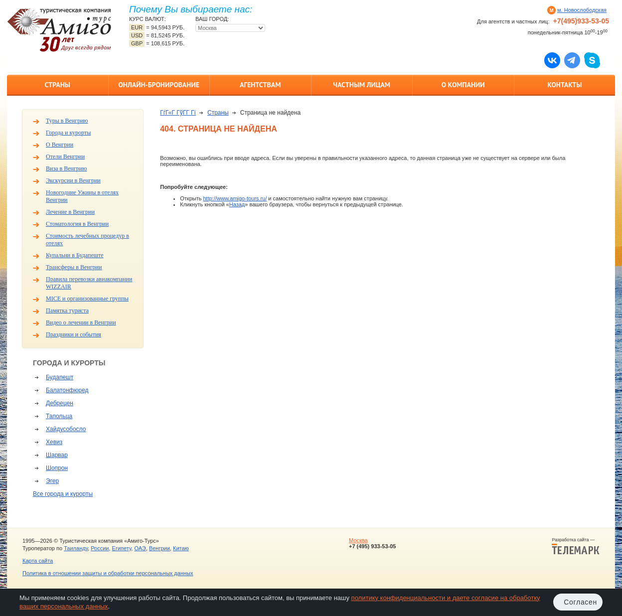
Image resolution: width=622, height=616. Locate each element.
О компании (463, 84)
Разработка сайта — (576, 546)
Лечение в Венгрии (70, 211)
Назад (237, 204)
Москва (358, 540)
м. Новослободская (582, 10)
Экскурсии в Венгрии (73, 180)
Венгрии (159, 548)
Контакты (564, 84)
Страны (57, 84)
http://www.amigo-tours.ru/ (235, 198)
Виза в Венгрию (66, 168)
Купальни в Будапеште (75, 255)
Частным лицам (361, 84)
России (100, 548)
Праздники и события (73, 334)
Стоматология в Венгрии (77, 223)
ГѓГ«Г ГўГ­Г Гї (178, 112)
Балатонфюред (67, 390)
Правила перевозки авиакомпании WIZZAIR (89, 283)
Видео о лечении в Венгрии (81, 322)
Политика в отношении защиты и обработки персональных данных (107, 573)
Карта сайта (37, 561)
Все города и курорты (63, 493)
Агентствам (260, 84)
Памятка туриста (67, 310)
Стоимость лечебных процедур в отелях (87, 239)
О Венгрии (59, 144)
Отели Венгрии (65, 156)
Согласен (580, 602)
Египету (122, 548)
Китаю (181, 548)
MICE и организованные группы (87, 298)
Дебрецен (59, 403)
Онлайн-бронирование (158, 84)
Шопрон (57, 467)
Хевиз (54, 442)
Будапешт (59, 377)
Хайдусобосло (66, 429)
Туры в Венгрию (67, 120)
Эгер (52, 480)
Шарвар (57, 455)
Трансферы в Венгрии (74, 267)
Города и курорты (68, 132)
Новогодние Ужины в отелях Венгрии (82, 196)
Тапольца (59, 416)
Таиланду (76, 548)
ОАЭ (140, 548)
